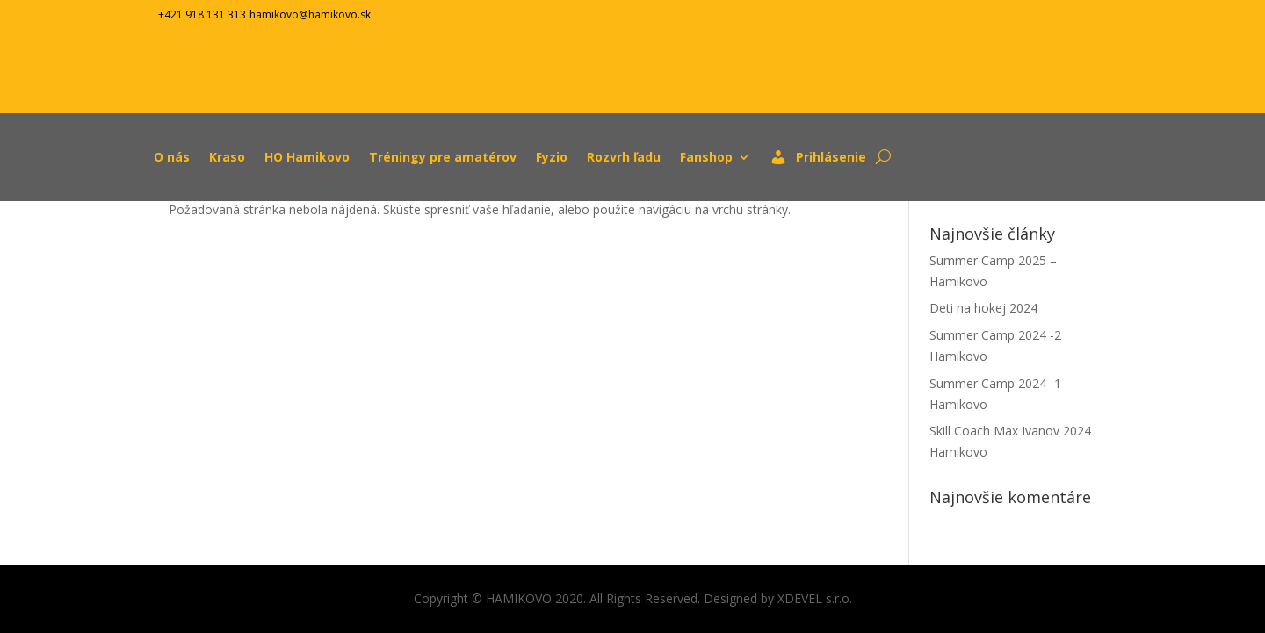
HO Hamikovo (307, 156)
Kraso (227, 156)
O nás (172, 156)
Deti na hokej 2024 (985, 307)
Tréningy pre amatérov (443, 156)
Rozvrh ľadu (624, 156)
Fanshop (706, 156)
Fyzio (551, 156)
